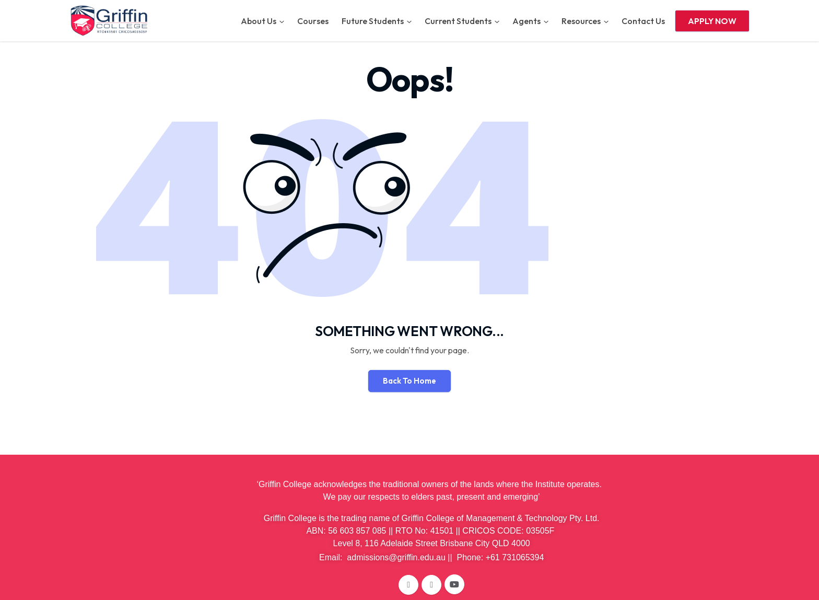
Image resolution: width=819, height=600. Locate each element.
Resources (581, 21)
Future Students (373, 21)
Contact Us (643, 21)
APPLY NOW (712, 21)
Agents (526, 21)
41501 (442, 530)
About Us (258, 21)
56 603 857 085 (357, 530)
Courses (313, 21)
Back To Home (409, 381)
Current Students (458, 21)
